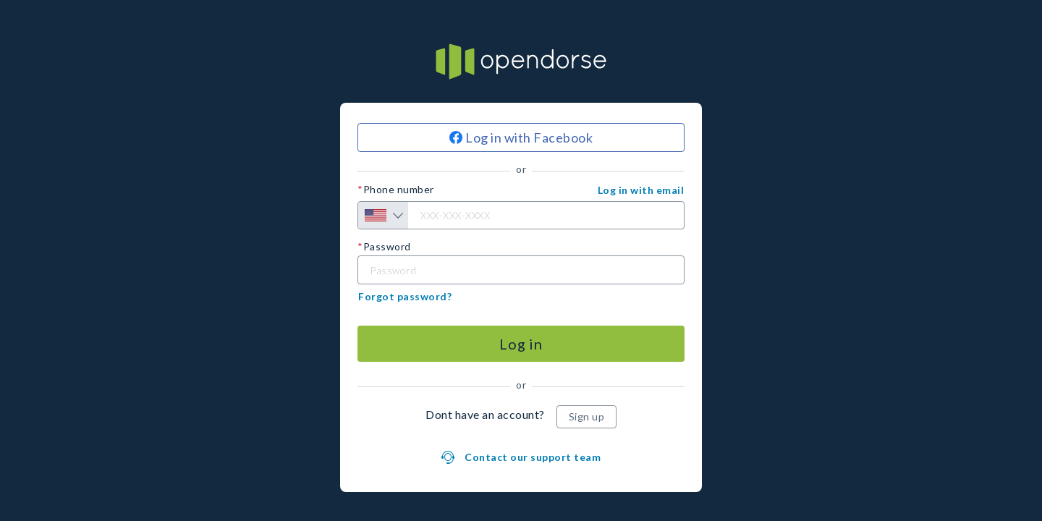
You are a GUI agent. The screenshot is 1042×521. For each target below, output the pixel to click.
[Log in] (521, 344)
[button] (641, 190)
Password (387, 247)
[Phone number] (521, 215)
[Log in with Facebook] (521, 137)
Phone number (398, 189)
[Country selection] (383, 215)
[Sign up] (586, 416)
